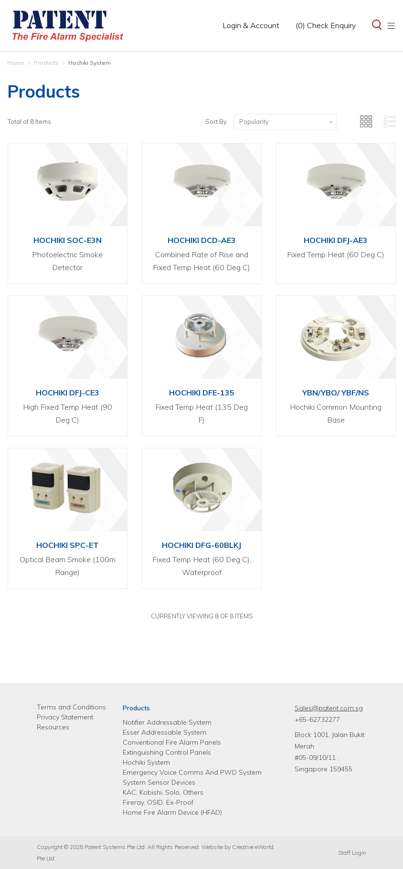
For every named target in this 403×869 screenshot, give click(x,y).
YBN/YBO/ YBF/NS (335, 392)
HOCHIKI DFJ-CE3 (67, 392)
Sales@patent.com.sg (329, 708)
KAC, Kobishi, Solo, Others (163, 792)
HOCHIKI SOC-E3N (67, 240)
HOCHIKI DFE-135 (201, 392)
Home (15, 62)
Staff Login (352, 852)
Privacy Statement (65, 717)
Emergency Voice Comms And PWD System (192, 772)
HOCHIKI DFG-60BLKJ (201, 545)
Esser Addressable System (164, 732)
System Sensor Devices (159, 782)
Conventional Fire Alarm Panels (172, 742)
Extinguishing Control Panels (167, 752)
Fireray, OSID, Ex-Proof (158, 802)
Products (46, 62)
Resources (53, 727)
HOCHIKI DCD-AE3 (202, 240)
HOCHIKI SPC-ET (67, 545)
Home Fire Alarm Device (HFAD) (172, 812)
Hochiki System (89, 62)
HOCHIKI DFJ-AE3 (336, 240)
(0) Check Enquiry (326, 25)
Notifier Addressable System (167, 722)
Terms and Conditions (71, 707)
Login (251, 25)
